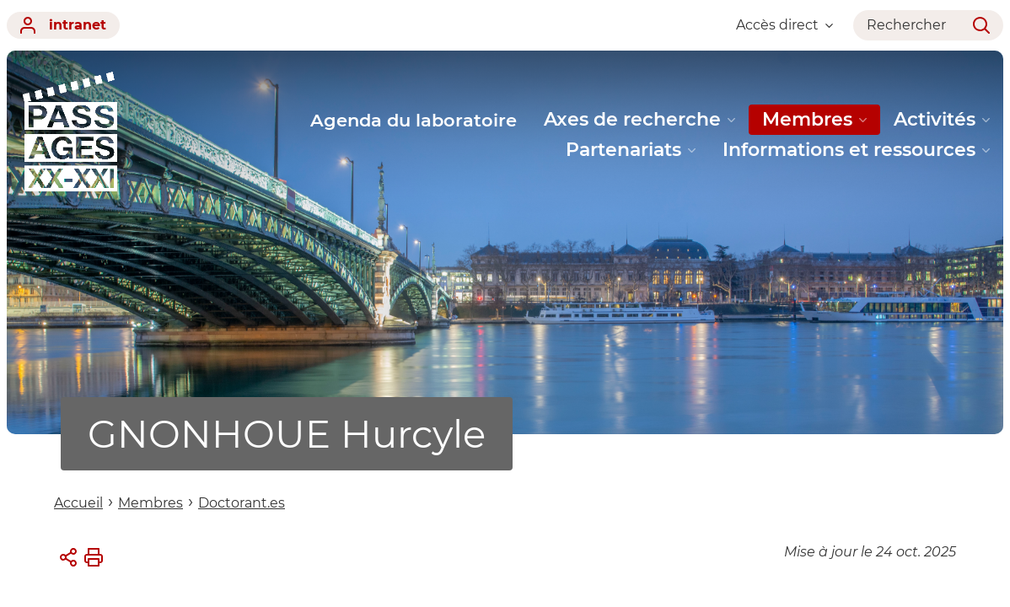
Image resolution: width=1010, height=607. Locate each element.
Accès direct (784, 25)
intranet (63, 25)
